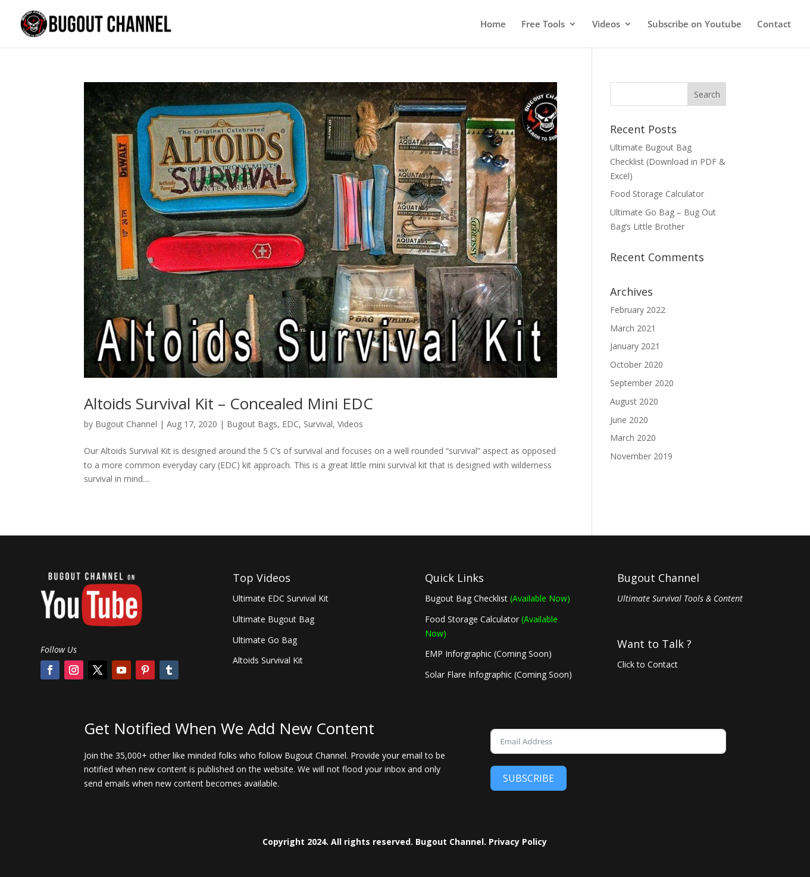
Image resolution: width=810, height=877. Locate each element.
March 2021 (633, 328)
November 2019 (641, 456)
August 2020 (634, 401)
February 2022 (637, 309)
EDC (290, 424)
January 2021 (635, 346)
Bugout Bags (252, 424)
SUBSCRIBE (528, 778)
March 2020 (633, 437)
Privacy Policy (518, 841)
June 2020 (629, 419)
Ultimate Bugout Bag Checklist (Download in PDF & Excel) (667, 161)
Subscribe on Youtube (695, 25)
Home (493, 25)
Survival (318, 424)
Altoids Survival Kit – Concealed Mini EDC (228, 403)
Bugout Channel (126, 424)
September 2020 (642, 383)
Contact (774, 25)
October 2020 (636, 364)
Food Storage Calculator (657, 193)
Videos (606, 25)
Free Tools (543, 25)
